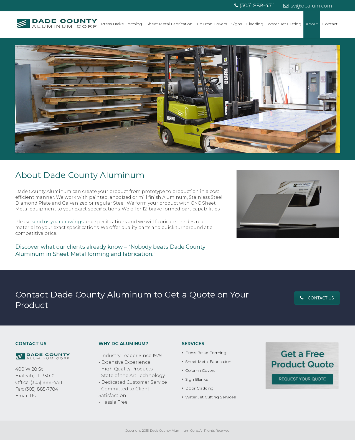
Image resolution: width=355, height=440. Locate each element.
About (312, 23)
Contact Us (317, 298)
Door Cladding (199, 388)
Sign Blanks (196, 379)
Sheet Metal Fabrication (169, 23)
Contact (330, 23)
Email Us (25, 395)
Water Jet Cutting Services (210, 397)
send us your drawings (57, 221)
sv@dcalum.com (307, 6)
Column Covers (212, 23)
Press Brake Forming (121, 23)
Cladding (254, 23)
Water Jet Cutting (284, 23)
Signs (236, 23)
